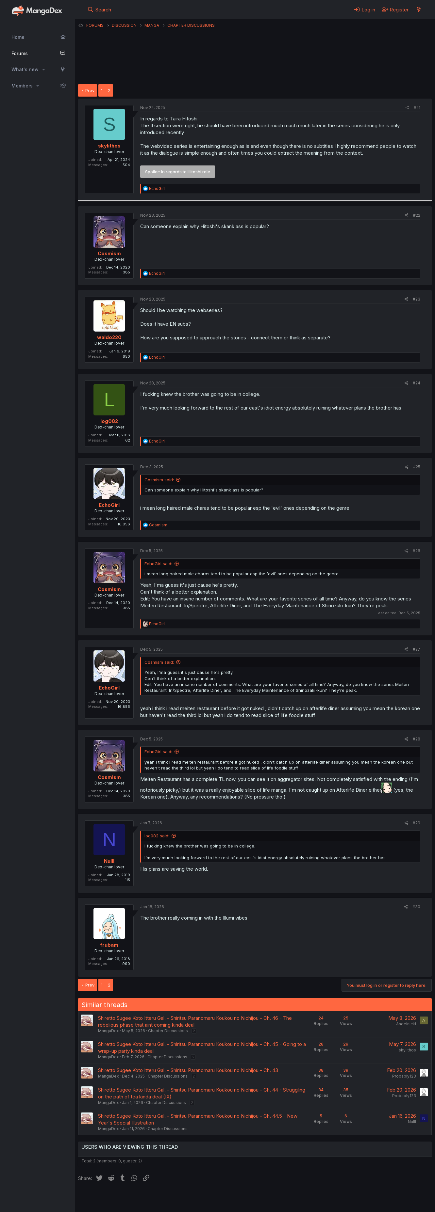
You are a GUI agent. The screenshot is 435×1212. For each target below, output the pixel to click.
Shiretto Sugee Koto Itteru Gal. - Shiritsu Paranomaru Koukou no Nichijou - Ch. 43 (188, 1070)
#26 (416, 550)
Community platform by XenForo (378, 1198)
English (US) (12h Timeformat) (111, 1198)
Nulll (109, 861)
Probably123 (404, 1076)
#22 (416, 215)
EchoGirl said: (158, 563)
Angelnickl (406, 1023)
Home (18, 37)
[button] (43, 69)
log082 (109, 421)
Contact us (163, 1198)
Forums (19, 53)
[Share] (407, 108)
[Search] (99, 9)
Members (22, 85)
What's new (25, 69)
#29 (416, 822)
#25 (416, 466)
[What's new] (418, 9)
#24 (416, 383)
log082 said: (156, 835)
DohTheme (369, 1203)
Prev (89, 90)
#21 (417, 107)
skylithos (109, 146)
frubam (109, 945)
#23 (416, 299)
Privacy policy (238, 1198)
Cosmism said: (159, 479)
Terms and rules (199, 1198)
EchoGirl (109, 505)
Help (265, 1198)
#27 (416, 649)
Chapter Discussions (168, 1030)
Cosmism (109, 253)
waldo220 (109, 337)
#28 (416, 739)
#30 (416, 906)
